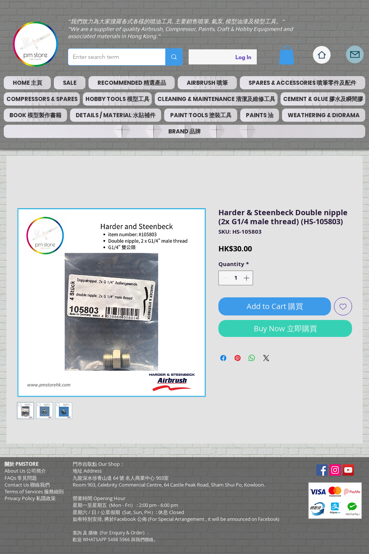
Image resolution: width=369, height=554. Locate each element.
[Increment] (247, 278)
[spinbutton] (236, 278)
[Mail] (355, 54)
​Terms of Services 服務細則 (34, 491)
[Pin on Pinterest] (237, 358)
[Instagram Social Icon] (335, 470)
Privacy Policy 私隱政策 (30, 498)
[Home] (322, 55)
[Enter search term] (111, 57)
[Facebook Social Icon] (322, 470)
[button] (286, 55)
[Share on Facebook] (223, 358)
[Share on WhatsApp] (251, 358)
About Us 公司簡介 (25, 470)
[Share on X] (266, 358)
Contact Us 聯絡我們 (27, 484)
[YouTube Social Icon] (348, 470)
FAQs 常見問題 (21, 477)
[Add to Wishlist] (343, 306)
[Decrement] (225, 278)
